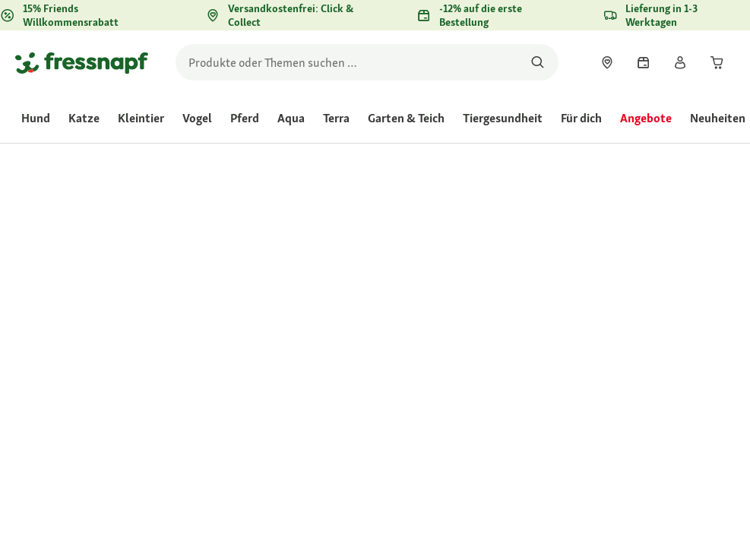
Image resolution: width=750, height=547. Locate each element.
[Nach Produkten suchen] (538, 62)
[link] (607, 62)
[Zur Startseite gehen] (81, 62)
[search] (367, 62)
